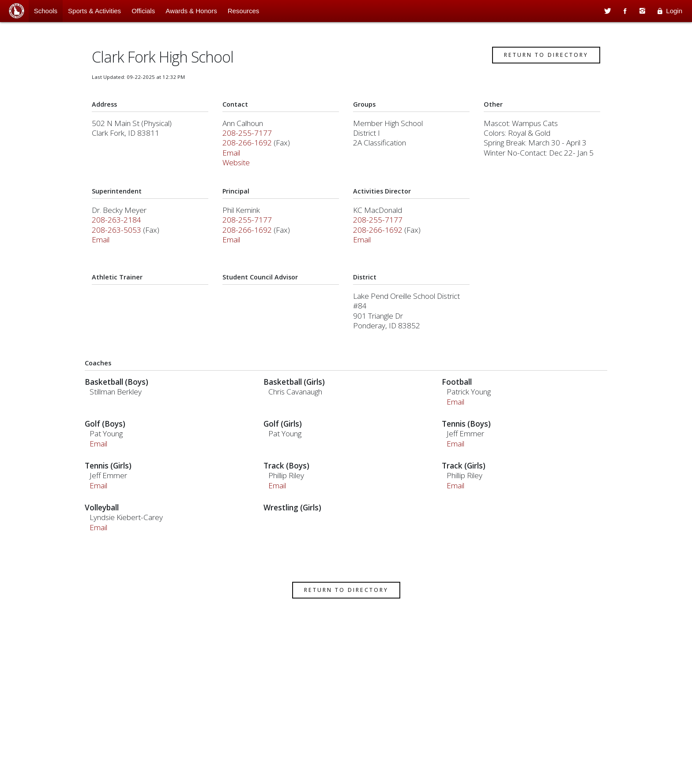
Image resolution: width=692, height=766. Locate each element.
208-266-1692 (249, 148)
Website (238, 168)
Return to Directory (543, 60)
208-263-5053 (119, 236)
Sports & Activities (94, 11)
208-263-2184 (119, 225)
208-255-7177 (249, 139)
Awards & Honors (191, 11)
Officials (143, 11)
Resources (244, 11)
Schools (45, 11)
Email (233, 158)
